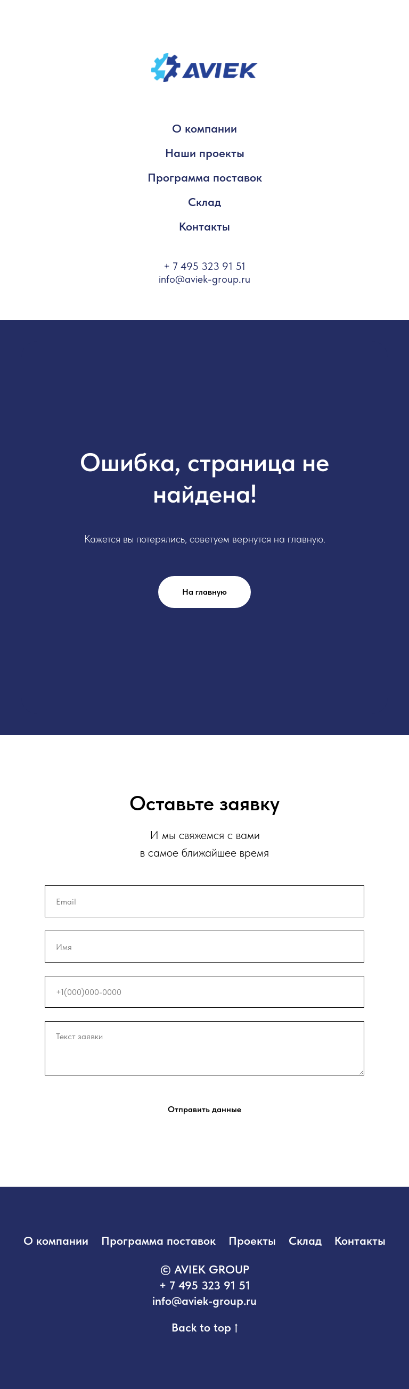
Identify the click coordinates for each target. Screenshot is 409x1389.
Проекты (252, 1240)
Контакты (204, 226)
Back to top (204, 1328)
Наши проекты (204, 153)
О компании (204, 128)
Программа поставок (205, 177)
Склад (204, 202)
